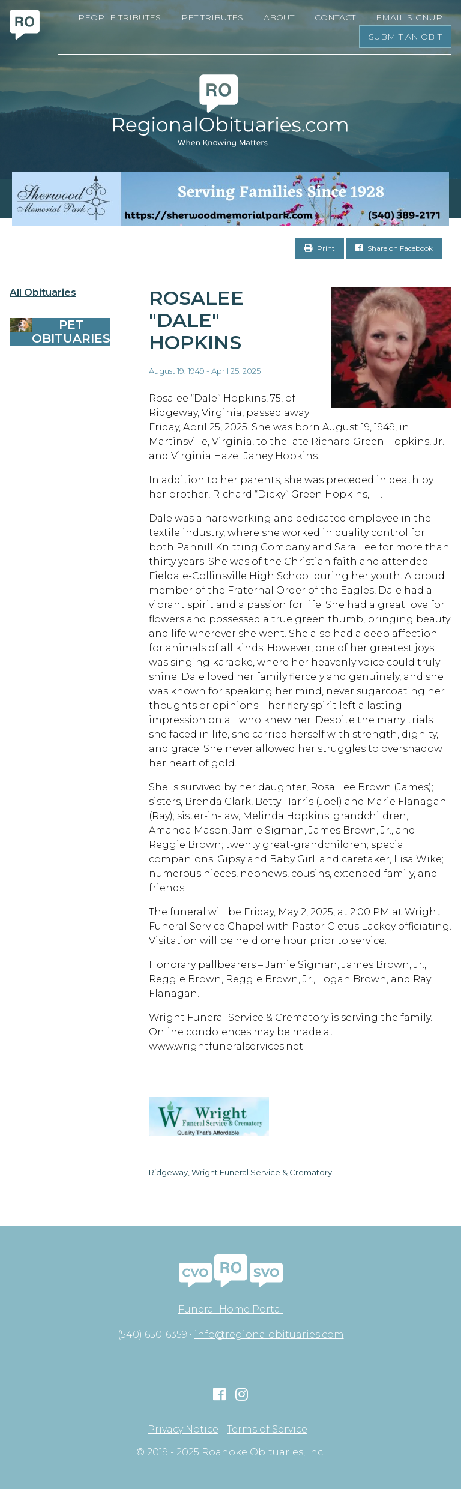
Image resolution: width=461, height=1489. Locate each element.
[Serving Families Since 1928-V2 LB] (230, 199)
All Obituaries (43, 292)
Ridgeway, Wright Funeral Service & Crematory (240, 1172)
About (279, 17)
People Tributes (119, 17)
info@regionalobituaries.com (269, 1334)
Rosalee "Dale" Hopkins (196, 320)
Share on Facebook (394, 248)
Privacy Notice (183, 1429)
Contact (335, 17)
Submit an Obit (405, 36)
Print (319, 248)
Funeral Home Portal (230, 1309)
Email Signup (409, 17)
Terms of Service (267, 1429)
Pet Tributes (212, 17)
